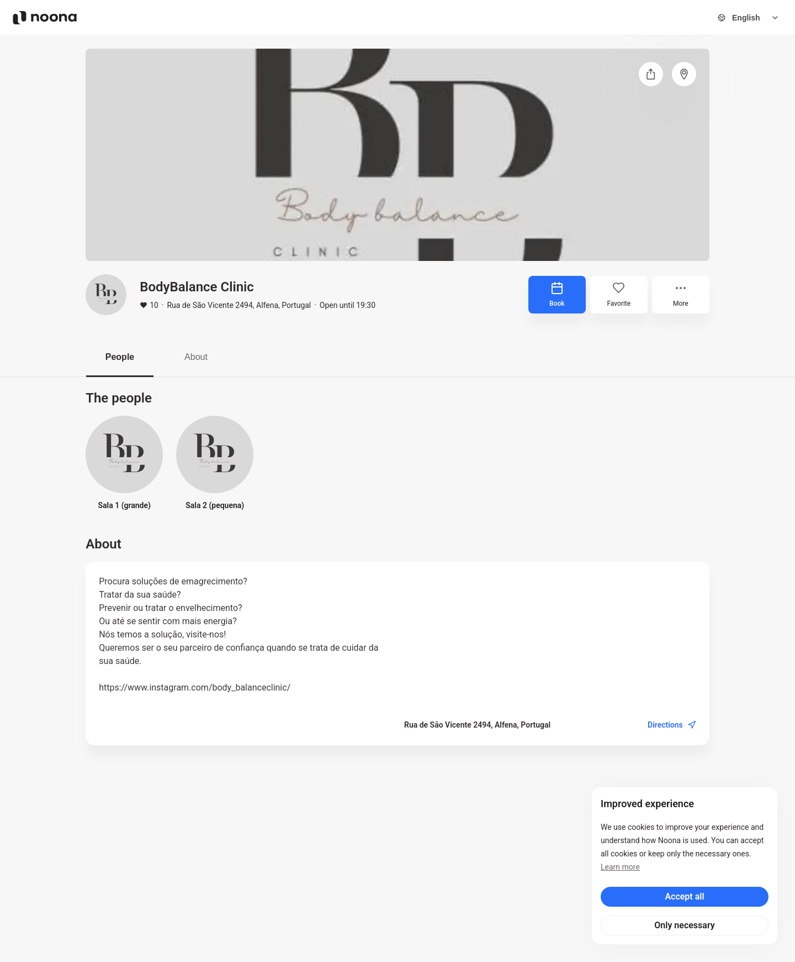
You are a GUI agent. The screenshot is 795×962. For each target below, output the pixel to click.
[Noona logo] (45, 17)
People (119, 357)
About (196, 357)
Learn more (620, 866)
